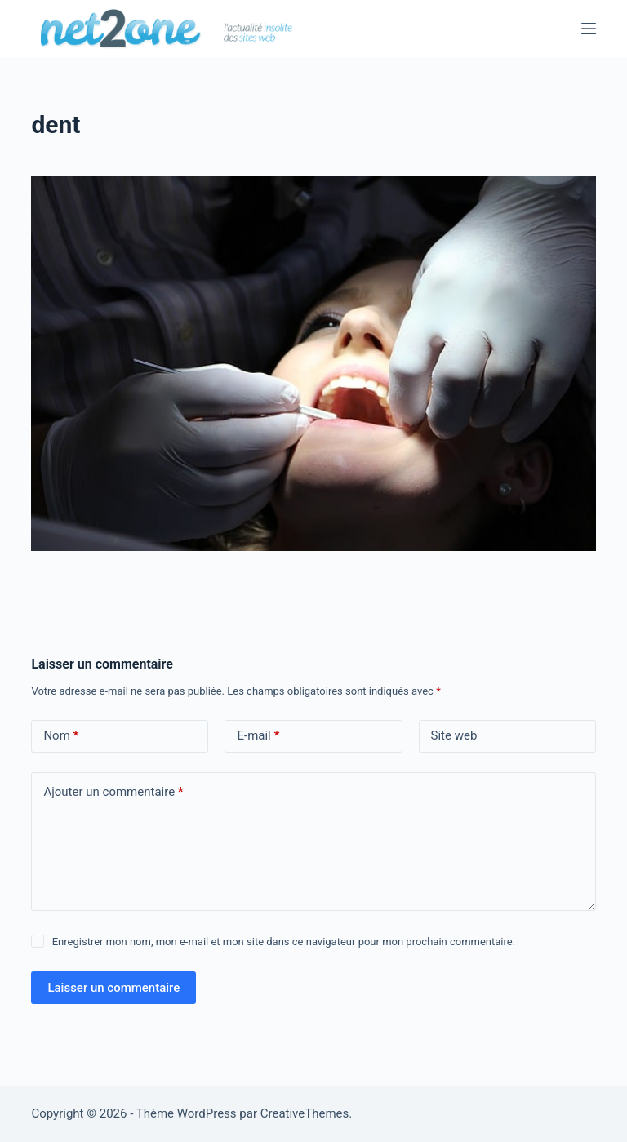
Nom (60, 736)
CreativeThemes (304, 1113)
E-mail (258, 736)
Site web (454, 735)
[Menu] (588, 28)
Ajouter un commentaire (113, 792)
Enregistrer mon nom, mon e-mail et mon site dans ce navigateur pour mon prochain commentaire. (283, 941)
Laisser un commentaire (113, 987)
